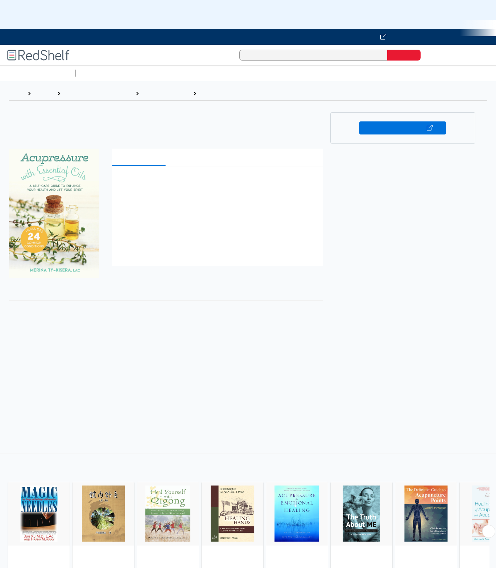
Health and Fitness (166, 93)
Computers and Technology (207, 73)
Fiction (409, 73)
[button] (219, 183)
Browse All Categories (37, 73)
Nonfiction (439, 73)
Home (16, 93)
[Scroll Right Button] (488, 531)
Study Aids (98, 73)
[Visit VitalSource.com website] (248, 37)
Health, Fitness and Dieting (98, 93)
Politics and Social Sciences (357, 73)
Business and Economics (281, 73)
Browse (44, 93)
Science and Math (142, 73)
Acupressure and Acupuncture (242, 93)
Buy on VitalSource (402, 127)
